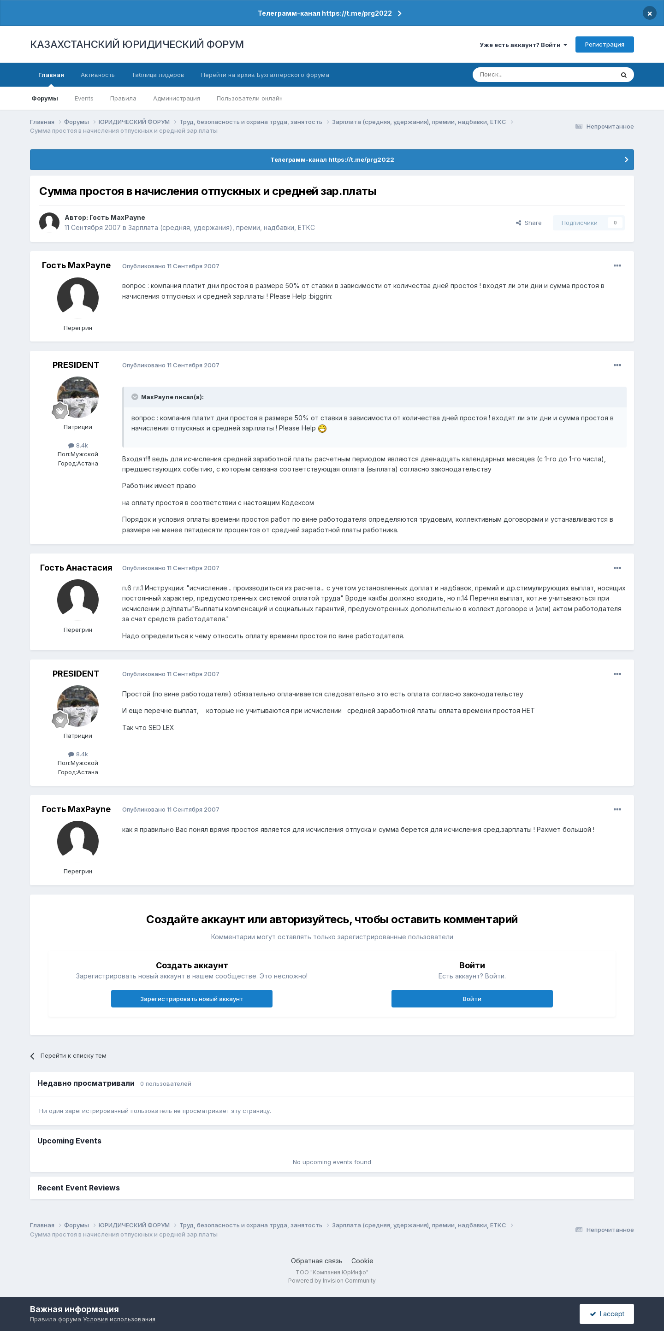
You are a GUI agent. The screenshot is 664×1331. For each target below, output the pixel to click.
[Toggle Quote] (135, 396)
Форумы (44, 98)
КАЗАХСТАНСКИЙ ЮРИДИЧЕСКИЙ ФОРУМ (137, 44)
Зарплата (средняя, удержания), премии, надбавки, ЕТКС (221, 227)
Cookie (362, 1261)
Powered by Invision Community (332, 1280)
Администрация (176, 98)
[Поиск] (518, 74)
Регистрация (604, 44)
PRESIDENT (76, 365)
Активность (98, 74)
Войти (472, 998)
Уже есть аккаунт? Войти (523, 44)
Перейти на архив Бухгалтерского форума (265, 74)
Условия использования (119, 1319)
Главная (51, 79)
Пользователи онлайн (250, 98)
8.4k (78, 445)
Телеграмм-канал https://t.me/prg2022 (325, 13)
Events (84, 98)
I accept (607, 1314)
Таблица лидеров (157, 74)
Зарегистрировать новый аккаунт (191, 998)
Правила (123, 98)
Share (529, 222)
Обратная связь (317, 1261)
